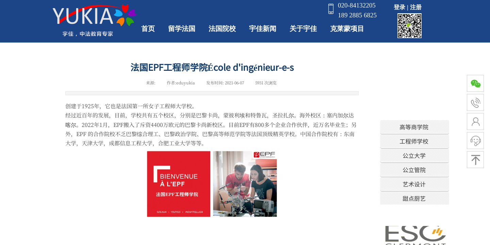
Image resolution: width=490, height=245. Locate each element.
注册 (416, 7)
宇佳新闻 (262, 28)
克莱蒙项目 (347, 28)
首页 (148, 28)
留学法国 (181, 28)
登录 (399, 7)
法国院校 (222, 28)
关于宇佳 (303, 28)
